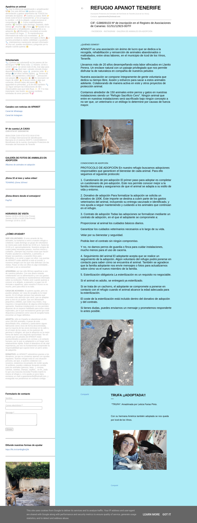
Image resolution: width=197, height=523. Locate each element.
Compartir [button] (85, 394)
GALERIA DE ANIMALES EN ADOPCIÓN (133, 31)
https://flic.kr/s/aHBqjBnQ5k (17, 449)
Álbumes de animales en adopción (20, 165)
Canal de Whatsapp (14, 111)
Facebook (96, 31)
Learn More (151, 514)
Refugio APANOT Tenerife (126, 8)
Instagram (108, 31)
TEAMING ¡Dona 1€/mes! (17, 182)
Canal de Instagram (14, 115)
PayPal (9, 200)
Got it (167, 514)
